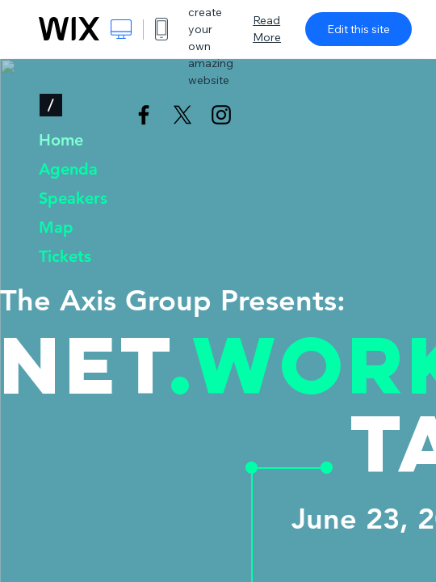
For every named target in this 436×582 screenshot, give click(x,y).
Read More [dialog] (267, 28)
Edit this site (358, 29)
